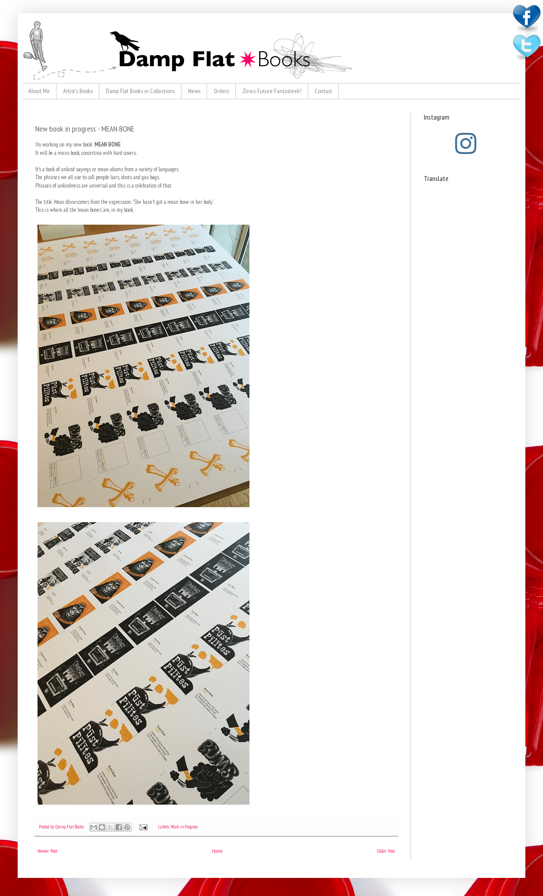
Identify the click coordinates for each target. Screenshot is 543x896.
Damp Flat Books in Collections (140, 91)
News (194, 91)
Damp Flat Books (70, 827)
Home (217, 850)
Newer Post (47, 850)
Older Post (386, 850)
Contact (323, 91)
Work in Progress (184, 827)
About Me (39, 91)
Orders (221, 91)
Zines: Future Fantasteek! (272, 91)
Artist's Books (78, 91)
